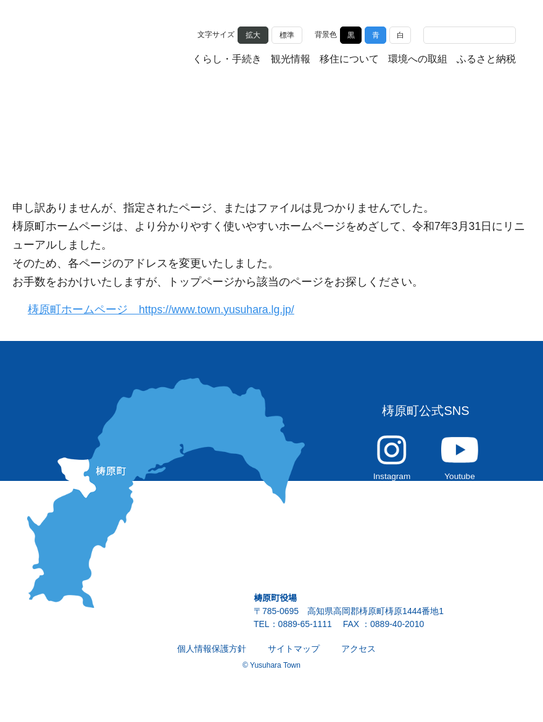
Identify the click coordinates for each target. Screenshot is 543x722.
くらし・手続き (227, 59)
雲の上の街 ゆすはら (89, 44)
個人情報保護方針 (211, 655)
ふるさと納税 (486, 59)
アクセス (358, 655)
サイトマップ (294, 655)
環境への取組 (417, 59)
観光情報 (290, 59)
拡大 (253, 34)
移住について (349, 59)
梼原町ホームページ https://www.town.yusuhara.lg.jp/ (168, 310)
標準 (287, 34)
